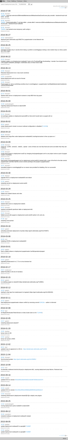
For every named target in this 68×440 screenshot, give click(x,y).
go (31, 4)
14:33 (2, 424)
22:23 (2, 59)
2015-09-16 (5, 375)
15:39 (2, 104)
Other (25, 1)
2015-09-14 (5, 385)
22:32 (2, 37)
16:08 (2, 145)
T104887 (28, 426)
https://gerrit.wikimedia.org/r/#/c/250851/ (25, 359)
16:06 (2, 71)
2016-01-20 (5, 328)
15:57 (2, 321)
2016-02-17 (5, 267)
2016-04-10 (5, 131)
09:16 (2, 280)
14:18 (2, 430)
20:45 (2, 414)
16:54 (2, 249)
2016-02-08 (5, 308)
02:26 (2, 239)
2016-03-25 (5, 199)
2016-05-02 (5, 121)
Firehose (19, 1)
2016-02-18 (5, 256)
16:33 (2, 290)
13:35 (2, 82)
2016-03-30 (5, 173)
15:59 (2, 152)
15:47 (2, 165)
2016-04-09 (5, 142)
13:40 (2, 191)
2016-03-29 (5, 188)
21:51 (2, 367)
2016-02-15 (5, 277)
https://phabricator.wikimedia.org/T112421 (35, 349)
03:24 (2, 48)
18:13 (2, 229)
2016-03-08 (5, 236)
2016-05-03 (5, 111)
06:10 (2, 311)
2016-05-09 (5, 101)
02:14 (2, 93)
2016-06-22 (5, 56)
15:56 (2, 158)
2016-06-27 (5, 35)
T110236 (44, 126)
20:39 (2, 378)
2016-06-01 (5, 90)
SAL (2, 1)
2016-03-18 (5, 226)
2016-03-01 (5, 246)
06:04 (2, 134)
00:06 (2, 357)
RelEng (13, 1)
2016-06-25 (5, 45)
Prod (8, 1)
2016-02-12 (5, 287)
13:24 (2, 259)
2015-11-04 (5, 354)
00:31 (2, 347)
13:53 (2, 76)
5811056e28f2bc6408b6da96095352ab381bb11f (29, 390)
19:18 (2, 388)
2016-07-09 (5, 10)
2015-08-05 (5, 421)
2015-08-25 (5, 401)
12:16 (2, 181)
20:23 (2, 202)
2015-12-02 (5, 344)
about (64, 438)
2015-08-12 (5, 411)
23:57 (2, 270)
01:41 (2, 114)
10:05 (2, 331)
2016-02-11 (5, 297)
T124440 (39, 312)
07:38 (2, 218)
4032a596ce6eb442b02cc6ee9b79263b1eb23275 (29, 379)
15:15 (2, 300)
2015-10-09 (5, 364)
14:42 (2, 404)
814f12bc (42, 302)
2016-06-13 (5, 68)
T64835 (3, 15)
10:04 (2, 337)
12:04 (2, 394)
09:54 (2, 124)
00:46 (2, 13)
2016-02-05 (5, 318)
